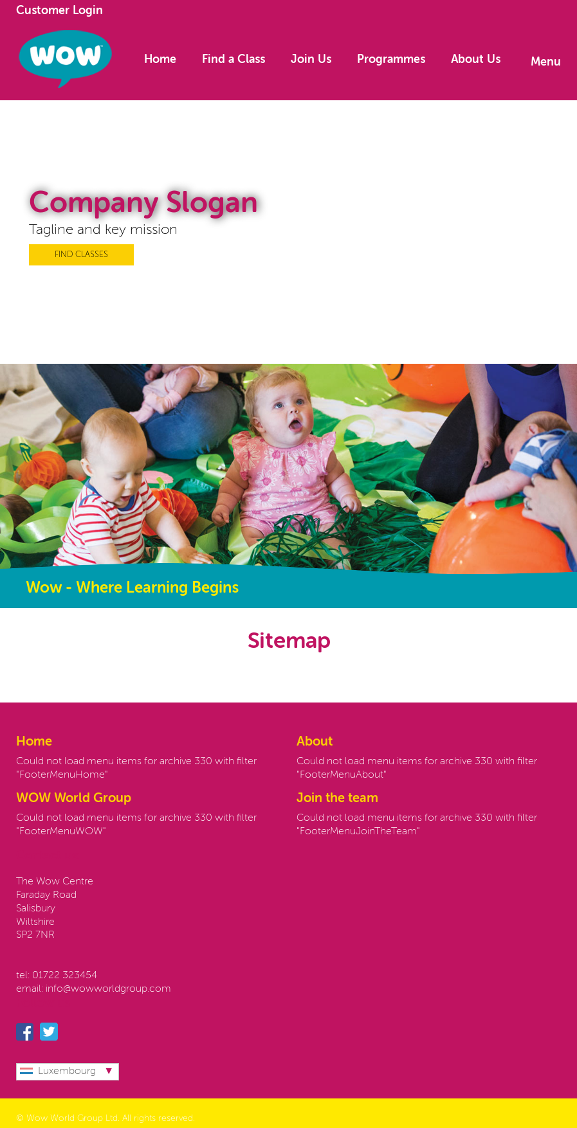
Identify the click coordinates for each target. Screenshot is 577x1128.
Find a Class (233, 60)
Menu (546, 62)
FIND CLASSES (81, 255)
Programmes (391, 60)
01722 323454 (64, 976)
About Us (475, 60)
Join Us (311, 60)
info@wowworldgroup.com (108, 989)
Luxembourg (58, 1071)
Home (160, 60)
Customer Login (59, 11)
